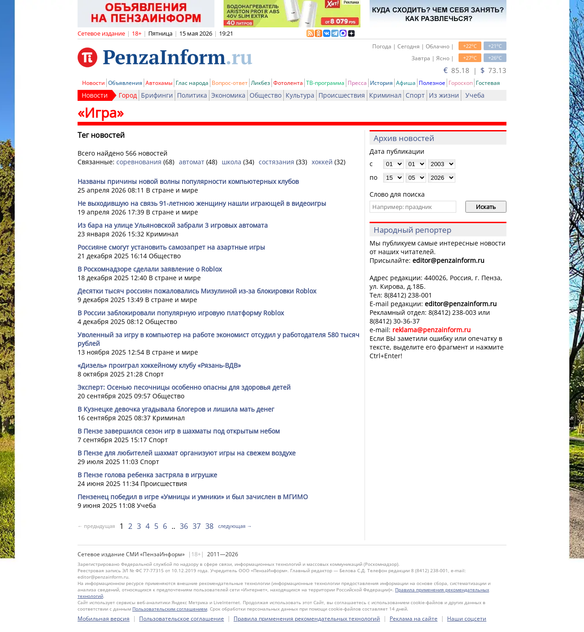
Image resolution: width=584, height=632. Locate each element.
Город (128, 95)
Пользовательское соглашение (181, 618)
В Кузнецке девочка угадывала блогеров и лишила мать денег (176, 409)
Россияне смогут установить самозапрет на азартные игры (171, 247)
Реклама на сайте (414, 618)
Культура (300, 95)
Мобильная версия (104, 618)
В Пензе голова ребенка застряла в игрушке (147, 474)
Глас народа (192, 83)
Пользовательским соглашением (169, 609)
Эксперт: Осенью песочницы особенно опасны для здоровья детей (184, 387)
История (381, 83)
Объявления (125, 83)
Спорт (415, 95)
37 (197, 526)
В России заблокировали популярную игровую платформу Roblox (181, 312)
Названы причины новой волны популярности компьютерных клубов (188, 181)
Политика (192, 95)
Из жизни (444, 95)
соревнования (139, 161)
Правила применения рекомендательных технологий (307, 618)
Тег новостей (101, 135)
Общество (266, 95)
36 (184, 526)
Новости (93, 83)
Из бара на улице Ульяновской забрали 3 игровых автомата (173, 225)
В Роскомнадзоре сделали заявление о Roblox (150, 269)
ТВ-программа (325, 83)
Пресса (357, 83)
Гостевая (488, 83)
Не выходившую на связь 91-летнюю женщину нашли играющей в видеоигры (202, 203)
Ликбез (260, 83)
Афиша (406, 83)
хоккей (322, 161)
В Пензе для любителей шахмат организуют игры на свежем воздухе (187, 453)
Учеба (475, 95)
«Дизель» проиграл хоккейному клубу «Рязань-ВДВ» (159, 365)
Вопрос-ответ (230, 83)
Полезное (432, 83)
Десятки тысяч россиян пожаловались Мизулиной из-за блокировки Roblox (197, 291)
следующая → (235, 525)
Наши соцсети (466, 618)
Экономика (228, 95)
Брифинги (157, 95)
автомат (191, 161)
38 (209, 526)
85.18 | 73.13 (474, 70)
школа (231, 161)
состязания (276, 161)
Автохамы (159, 83)
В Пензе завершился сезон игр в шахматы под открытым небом (179, 431)
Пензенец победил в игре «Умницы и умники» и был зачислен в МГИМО (193, 496)
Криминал (385, 95)
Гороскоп (460, 83)
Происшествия (341, 95)
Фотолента (288, 83)
